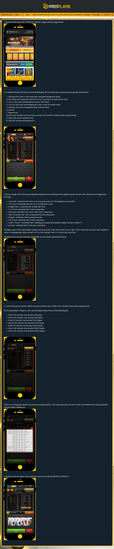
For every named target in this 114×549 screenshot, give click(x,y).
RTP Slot (107, 15)
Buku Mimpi (96, 15)
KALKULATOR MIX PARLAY (41, 15)
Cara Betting (54, 15)
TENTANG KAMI (6, 15)
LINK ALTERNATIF (75, 15)
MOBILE (17, 15)
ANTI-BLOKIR (86, 15)
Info (27, 15)
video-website (64, 15)
